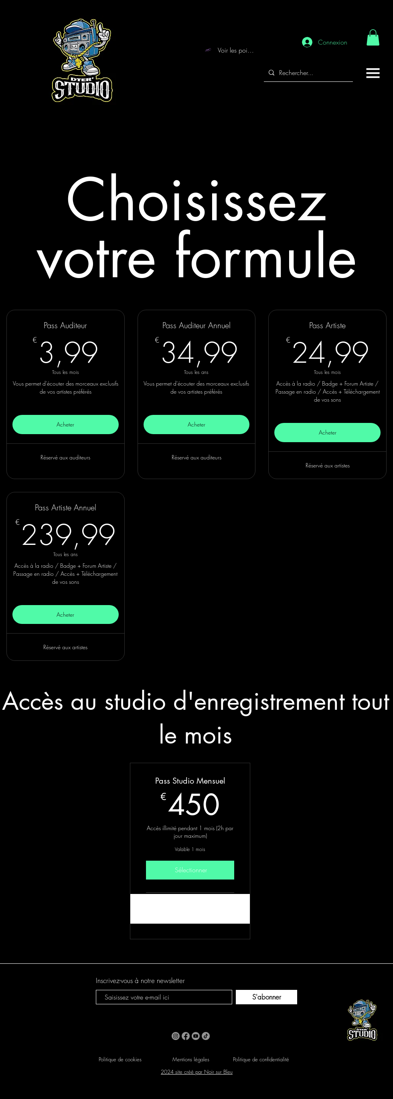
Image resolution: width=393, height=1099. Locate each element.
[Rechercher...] (307, 72)
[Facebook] (186, 1036)
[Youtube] (196, 1036)
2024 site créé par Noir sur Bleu (197, 1071)
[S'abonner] (266, 997)
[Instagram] (176, 1036)
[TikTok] (206, 1036)
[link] (373, 37)
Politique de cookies (120, 1059)
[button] (373, 73)
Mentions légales (190, 1059)
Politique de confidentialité (261, 1059)
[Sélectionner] (190, 870)
